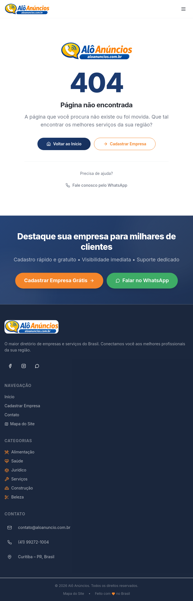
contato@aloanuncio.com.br (37, 530)
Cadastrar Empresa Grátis (59, 283)
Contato (12, 417)
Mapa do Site (20, 426)
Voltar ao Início (63, 143)
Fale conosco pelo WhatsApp (96, 185)
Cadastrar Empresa (124, 143)
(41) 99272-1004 (27, 545)
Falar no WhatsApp (142, 283)
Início (9, 399)
